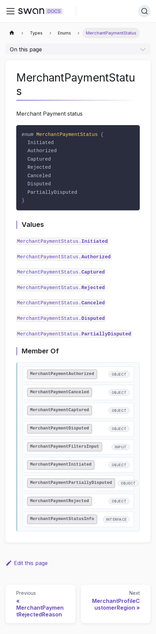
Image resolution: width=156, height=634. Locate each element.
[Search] (144, 11)
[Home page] (11, 33)
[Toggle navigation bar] (10, 11)
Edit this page (26, 563)
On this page (26, 49)
